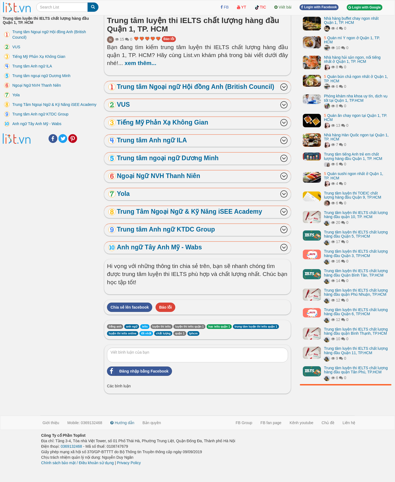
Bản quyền (152, 423)
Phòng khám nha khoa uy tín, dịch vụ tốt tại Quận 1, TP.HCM (356, 98)
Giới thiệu (51, 423)
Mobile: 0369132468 (84, 423)
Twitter (62, 138)
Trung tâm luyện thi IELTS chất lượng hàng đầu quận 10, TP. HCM (356, 214)
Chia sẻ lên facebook (130, 307)
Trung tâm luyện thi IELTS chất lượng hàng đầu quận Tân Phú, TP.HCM (356, 370)
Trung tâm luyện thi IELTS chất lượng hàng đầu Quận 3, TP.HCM (356, 253)
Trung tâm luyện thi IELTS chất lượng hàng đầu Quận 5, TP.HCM (356, 234)
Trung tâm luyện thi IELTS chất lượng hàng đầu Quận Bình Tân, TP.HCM (356, 273)
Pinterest (72, 138)
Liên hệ (349, 423)
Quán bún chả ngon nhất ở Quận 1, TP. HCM (356, 78)
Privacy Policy (129, 463)
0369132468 (71, 446)
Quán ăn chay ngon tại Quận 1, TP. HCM (355, 117)
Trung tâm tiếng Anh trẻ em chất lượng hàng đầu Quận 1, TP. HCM (353, 156)
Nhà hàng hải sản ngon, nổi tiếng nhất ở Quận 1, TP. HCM (352, 59)
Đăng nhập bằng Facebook (137, 371)
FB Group (244, 423)
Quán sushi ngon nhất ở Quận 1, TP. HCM (353, 175)
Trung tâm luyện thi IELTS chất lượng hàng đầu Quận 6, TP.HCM (356, 312)
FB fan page (271, 423)
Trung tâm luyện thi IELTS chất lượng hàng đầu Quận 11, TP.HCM (356, 350)
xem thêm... (140, 63)
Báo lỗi (168, 39)
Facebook (53, 138)
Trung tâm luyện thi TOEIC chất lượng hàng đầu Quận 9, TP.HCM (352, 195)
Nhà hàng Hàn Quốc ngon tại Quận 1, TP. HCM (356, 137)
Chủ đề (327, 423)
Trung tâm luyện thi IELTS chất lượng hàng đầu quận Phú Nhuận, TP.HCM (356, 292)
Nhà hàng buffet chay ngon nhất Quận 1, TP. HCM (351, 20)
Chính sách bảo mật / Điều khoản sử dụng (77, 463)
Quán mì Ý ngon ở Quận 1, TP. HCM (352, 40)
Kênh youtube (301, 423)
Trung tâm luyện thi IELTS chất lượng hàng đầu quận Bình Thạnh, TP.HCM (356, 331)
